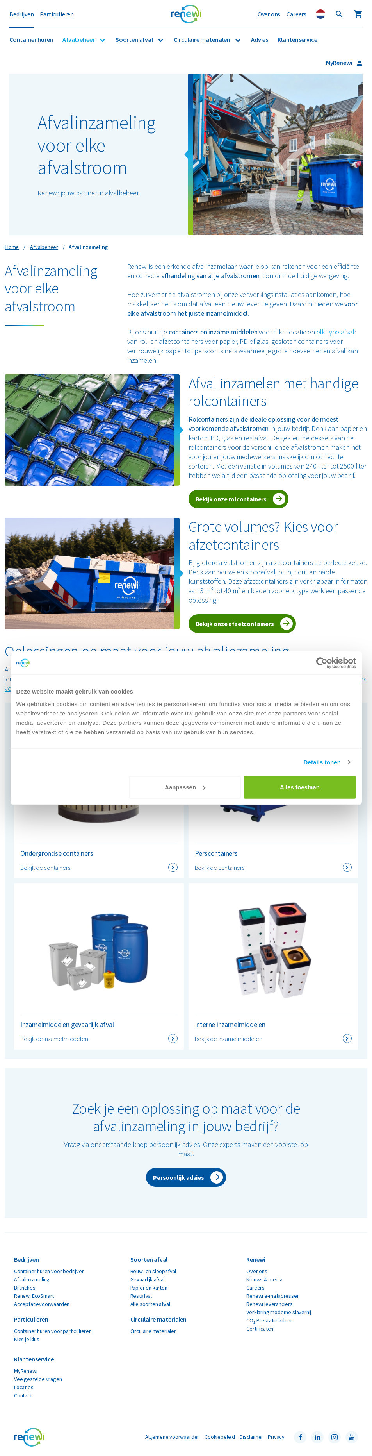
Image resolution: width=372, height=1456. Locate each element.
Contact (23, 1395)
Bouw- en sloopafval (153, 1271)
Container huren (31, 39)
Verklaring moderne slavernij (278, 1312)
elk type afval (335, 331)
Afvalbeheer (79, 39)
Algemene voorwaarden (172, 1436)
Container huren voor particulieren (53, 1330)
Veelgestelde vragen (38, 1379)
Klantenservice (297, 39)
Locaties (24, 1387)
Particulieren (57, 14)
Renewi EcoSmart (34, 1295)
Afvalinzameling (32, 1279)
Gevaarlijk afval (147, 1279)
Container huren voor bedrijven (49, 1271)
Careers (296, 14)
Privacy (276, 1436)
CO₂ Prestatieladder (269, 1320)
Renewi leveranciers (269, 1304)
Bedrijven (21, 14)
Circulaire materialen (202, 39)
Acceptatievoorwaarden (41, 1304)
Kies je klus (26, 1339)
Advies (259, 39)
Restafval (141, 1295)
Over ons (269, 14)
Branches (25, 1287)
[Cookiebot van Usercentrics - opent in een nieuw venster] (322, 663)
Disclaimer (251, 1436)
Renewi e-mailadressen (272, 1295)
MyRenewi (339, 62)
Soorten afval (135, 39)
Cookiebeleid (220, 1436)
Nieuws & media (264, 1279)
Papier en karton (148, 1287)
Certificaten (259, 1328)
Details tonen (322, 762)
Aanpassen (185, 786)
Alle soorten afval (150, 1304)
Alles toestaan (300, 786)
